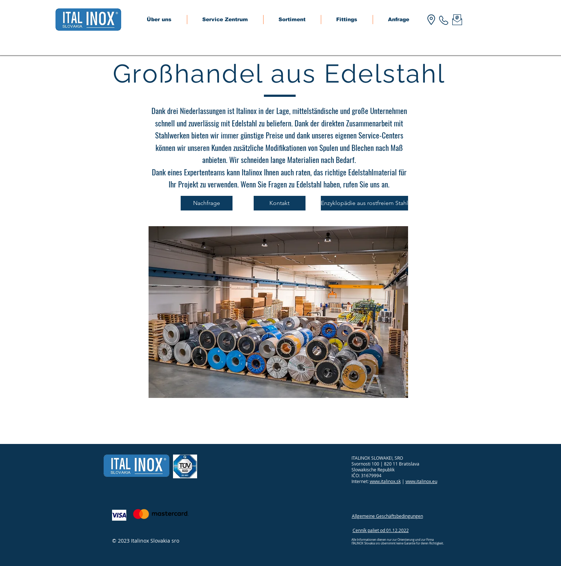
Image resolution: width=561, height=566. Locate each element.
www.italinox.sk (385, 481)
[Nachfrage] (207, 203)
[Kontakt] (280, 203)
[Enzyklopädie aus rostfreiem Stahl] (364, 203)
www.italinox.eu (421, 481)
